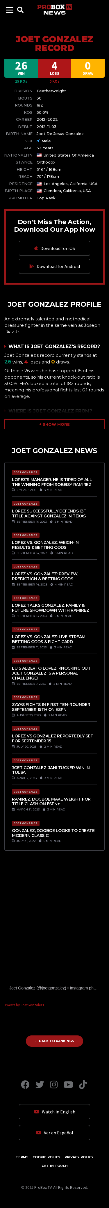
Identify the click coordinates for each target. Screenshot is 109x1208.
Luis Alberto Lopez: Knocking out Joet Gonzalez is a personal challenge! (51, 673)
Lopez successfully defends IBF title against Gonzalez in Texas (49, 513)
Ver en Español (54, 1133)
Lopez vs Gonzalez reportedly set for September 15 (52, 738)
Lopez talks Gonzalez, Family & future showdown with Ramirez (50, 608)
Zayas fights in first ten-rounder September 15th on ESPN (51, 707)
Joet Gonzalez (22, 988)
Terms (22, 1157)
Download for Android (54, 266)
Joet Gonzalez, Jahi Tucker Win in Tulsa (51, 770)
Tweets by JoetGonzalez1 (24, 1005)
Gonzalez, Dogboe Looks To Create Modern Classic (53, 833)
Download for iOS (54, 248)
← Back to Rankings (54, 1041)
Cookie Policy (46, 1157)
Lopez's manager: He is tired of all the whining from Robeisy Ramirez (52, 482)
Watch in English (54, 1112)
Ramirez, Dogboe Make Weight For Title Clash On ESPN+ (51, 802)
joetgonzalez (53, 988)
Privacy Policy (79, 1157)
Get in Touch (55, 1166)
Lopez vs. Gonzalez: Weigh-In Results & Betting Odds (45, 545)
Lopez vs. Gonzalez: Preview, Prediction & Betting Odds (45, 576)
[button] (54, 424)
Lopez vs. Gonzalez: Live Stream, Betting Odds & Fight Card (49, 639)
